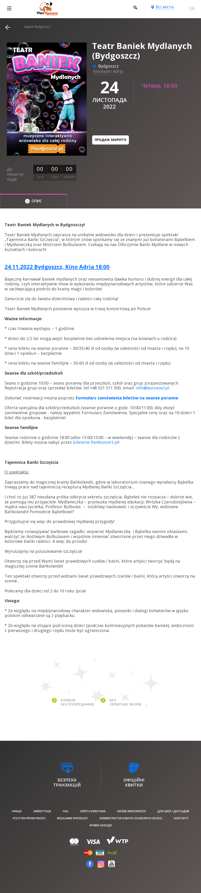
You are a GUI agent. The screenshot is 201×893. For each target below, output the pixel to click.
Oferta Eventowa (93, 811)
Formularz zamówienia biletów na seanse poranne (127, 398)
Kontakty (181, 818)
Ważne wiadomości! (131, 811)
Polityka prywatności (29, 818)
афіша (17, 811)
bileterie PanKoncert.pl (95, 442)
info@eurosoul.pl (152, 388)
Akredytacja (42, 811)
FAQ (65, 811)
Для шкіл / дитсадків (173, 811)
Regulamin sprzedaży (72, 818)
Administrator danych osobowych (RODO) (130, 818)
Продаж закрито (110, 139)
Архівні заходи (100, 825)
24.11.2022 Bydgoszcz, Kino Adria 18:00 (57, 266)
